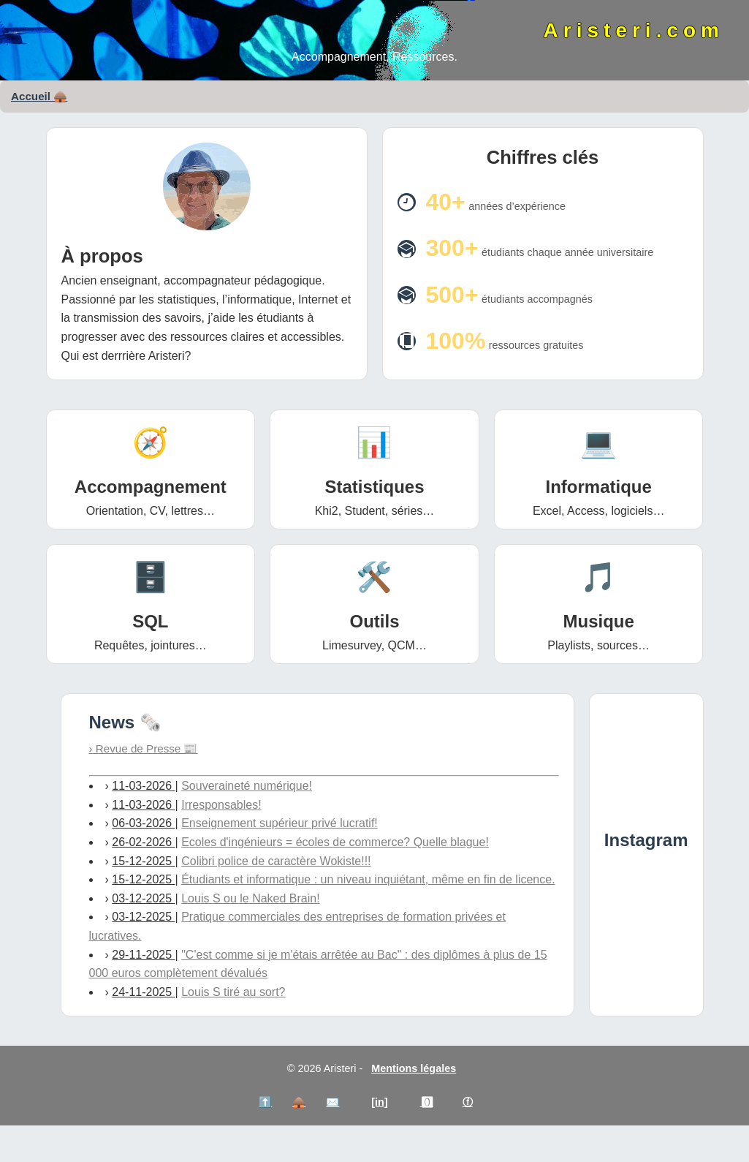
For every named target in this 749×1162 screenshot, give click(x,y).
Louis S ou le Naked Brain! (250, 898)
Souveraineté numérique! (246, 786)
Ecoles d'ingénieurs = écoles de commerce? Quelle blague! (335, 842)
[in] (379, 1102)
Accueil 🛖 (39, 96)
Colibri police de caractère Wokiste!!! (275, 861)
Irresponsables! (221, 805)
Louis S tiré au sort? (233, 992)
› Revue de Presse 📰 (143, 748)
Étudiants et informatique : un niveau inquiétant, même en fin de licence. (368, 879)
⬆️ (265, 1102)
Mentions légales (413, 1068)
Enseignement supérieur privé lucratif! (279, 823)
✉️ (332, 1102)
